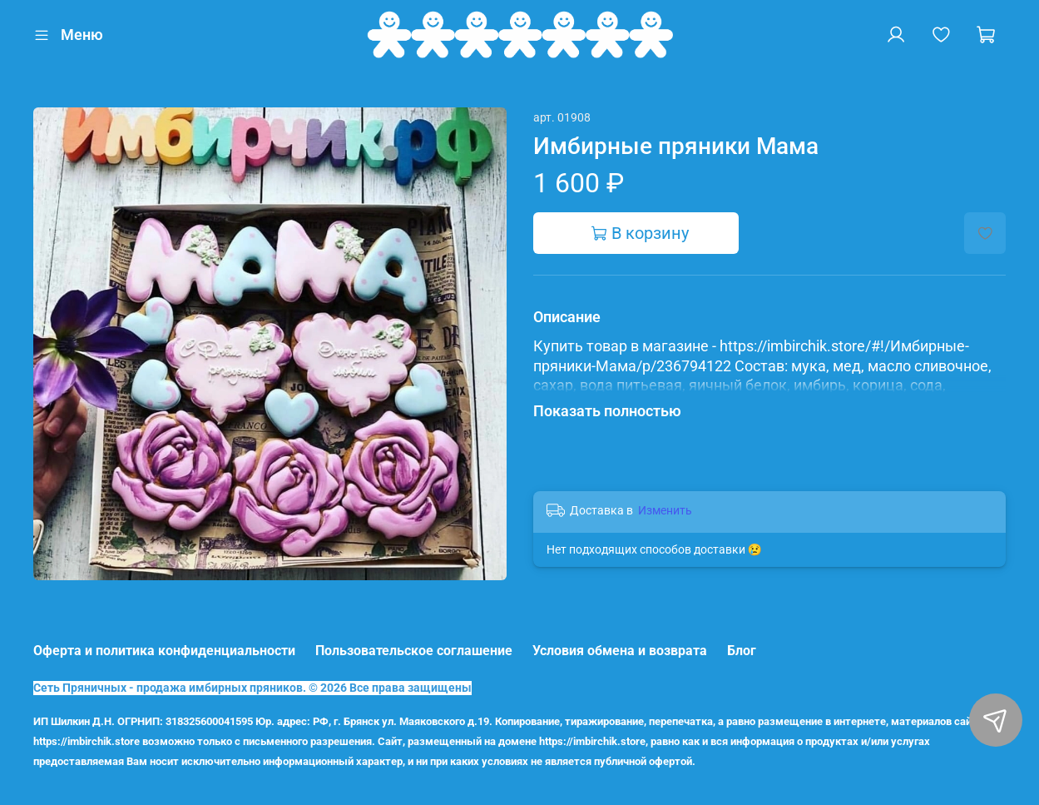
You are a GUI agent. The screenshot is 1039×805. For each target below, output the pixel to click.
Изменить (665, 510)
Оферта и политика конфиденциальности (164, 650)
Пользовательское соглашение (413, 650)
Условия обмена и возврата (619, 650)
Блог (741, 650)
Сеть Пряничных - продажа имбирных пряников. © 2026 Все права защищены (252, 688)
